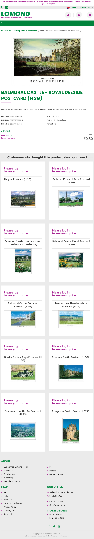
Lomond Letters (56, 518)
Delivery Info (9, 510)
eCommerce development (34, 536)
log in (9, 135)
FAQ (5, 492)
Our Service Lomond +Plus (16, 467)
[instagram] (59, 526)
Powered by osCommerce (60, 536)
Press (51, 467)
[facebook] (49, 526)
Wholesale (8, 470)
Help (6, 496)
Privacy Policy (10, 507)
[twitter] (54, 526)
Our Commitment (57, 505)
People (52, 470)
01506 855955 (2, 7)
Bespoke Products (12, 481)
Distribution (9, 474)
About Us (8, 499)
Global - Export (56, 474)
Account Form (55, 514)
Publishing (8, 477)
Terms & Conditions (13, 503)
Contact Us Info (56, 501)
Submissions (9, 514)
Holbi (48, 536)
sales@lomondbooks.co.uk (62, 492)
